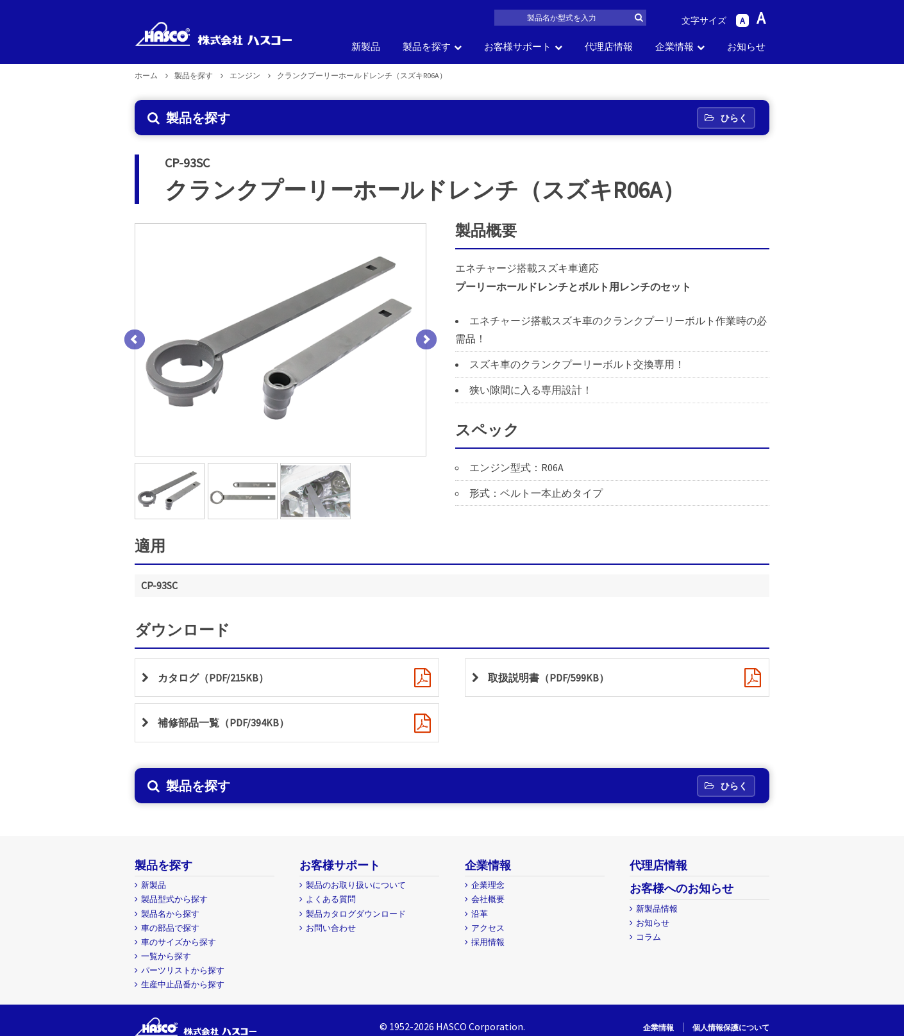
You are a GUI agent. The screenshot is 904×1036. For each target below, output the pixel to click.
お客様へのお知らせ (681, 888)
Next (426, 340)
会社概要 (488, 899)
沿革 (479, 913)
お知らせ (746, 46)
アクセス (488, 928)
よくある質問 (331, 899)
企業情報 (674, 46)
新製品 (365, 46)
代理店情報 (609, 46)
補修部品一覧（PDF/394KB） (223, 722)
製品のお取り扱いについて (356, 885)
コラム (648, 937)
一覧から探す (166, 956)
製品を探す (427, 46)
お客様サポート (517, 46)
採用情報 (488, 942)
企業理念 (488, 885)
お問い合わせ (331, 928)
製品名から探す (170, 913)
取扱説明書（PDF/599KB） (548, 677)
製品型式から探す (174, 899)
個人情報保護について (730, 1027)
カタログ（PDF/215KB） (213, 677)
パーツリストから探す (182, 970)
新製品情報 (657, 908)
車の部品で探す (170, 928)
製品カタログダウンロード (356, 913)
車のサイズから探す (178, 942)
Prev (134, 340)
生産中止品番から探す (182, 984)
